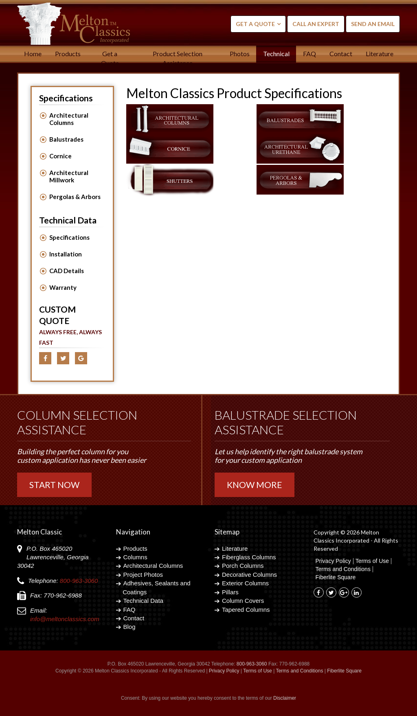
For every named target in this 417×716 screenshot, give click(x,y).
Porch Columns (243, 565)
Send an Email (373, 23)
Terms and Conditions (343, 569)
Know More (254, 485)
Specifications (69, 237)
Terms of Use (372, 561)
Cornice (60, 156)
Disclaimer (284, 698)
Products (68, 53)
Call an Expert (315, 23)
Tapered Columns (246, 609)
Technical (276, 53)
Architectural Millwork (68, 176)
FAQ (309, 53)
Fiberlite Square (336, 577)
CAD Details (66, 270)
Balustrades (66, 139)
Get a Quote (255, 23)
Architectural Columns (68, 119)
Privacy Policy (333, 561)
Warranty (63, 287)
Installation (65, 254)
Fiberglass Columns (249, 557)
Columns (135, 557)
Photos (240, 53)
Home (33, 53)
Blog (129, 626)
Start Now (54, 485)
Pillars (230, 592)
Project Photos (143, 574)
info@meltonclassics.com (64, 618)
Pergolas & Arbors (75, 196)
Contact (340, 53)
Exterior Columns (245, 583)
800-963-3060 (79, 580)
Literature (379, 53)
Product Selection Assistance (177, 58)
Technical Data (143, 600)
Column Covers (243, 600)
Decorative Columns (249, 574)
